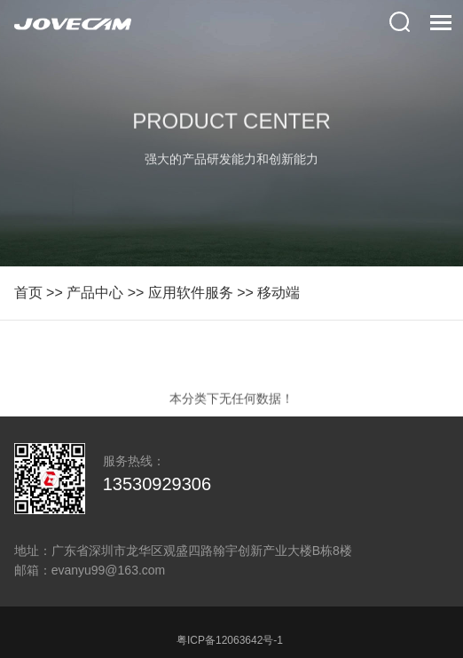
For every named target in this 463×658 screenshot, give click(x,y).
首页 (28, 292)
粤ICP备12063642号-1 (230, 640)
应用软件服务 (190, 292)
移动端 (278, 292)
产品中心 (95, 292)
